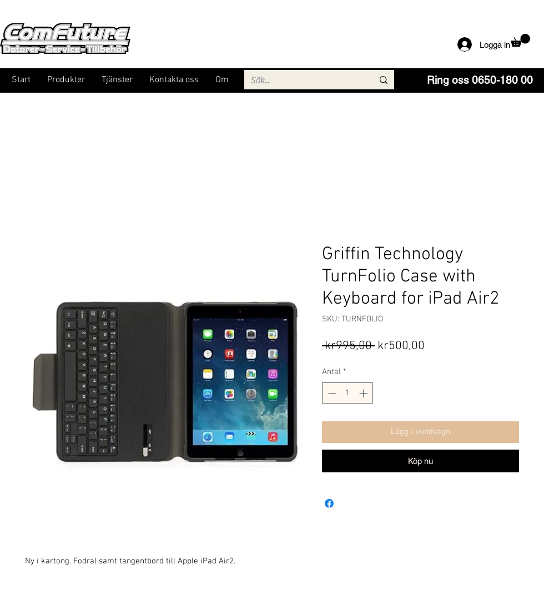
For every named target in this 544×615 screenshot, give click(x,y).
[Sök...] (303, 80)
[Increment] (364, 393)
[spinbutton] (348, 393)
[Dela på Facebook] (329, 503)
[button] (520, 40)
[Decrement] (331, 393)
